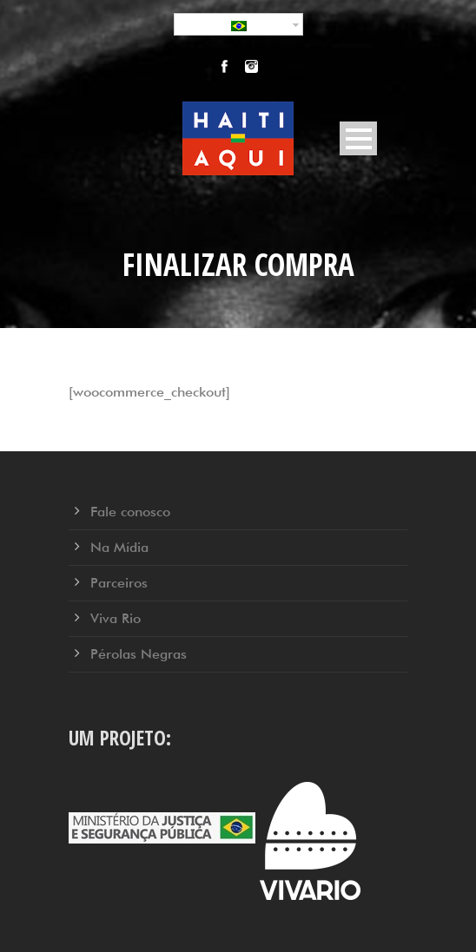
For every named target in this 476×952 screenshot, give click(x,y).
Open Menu (358, 138)
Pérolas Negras (138, 654)
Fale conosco (130, 511)
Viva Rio (115, 618)
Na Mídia (119, 547)
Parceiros (119, 582)
